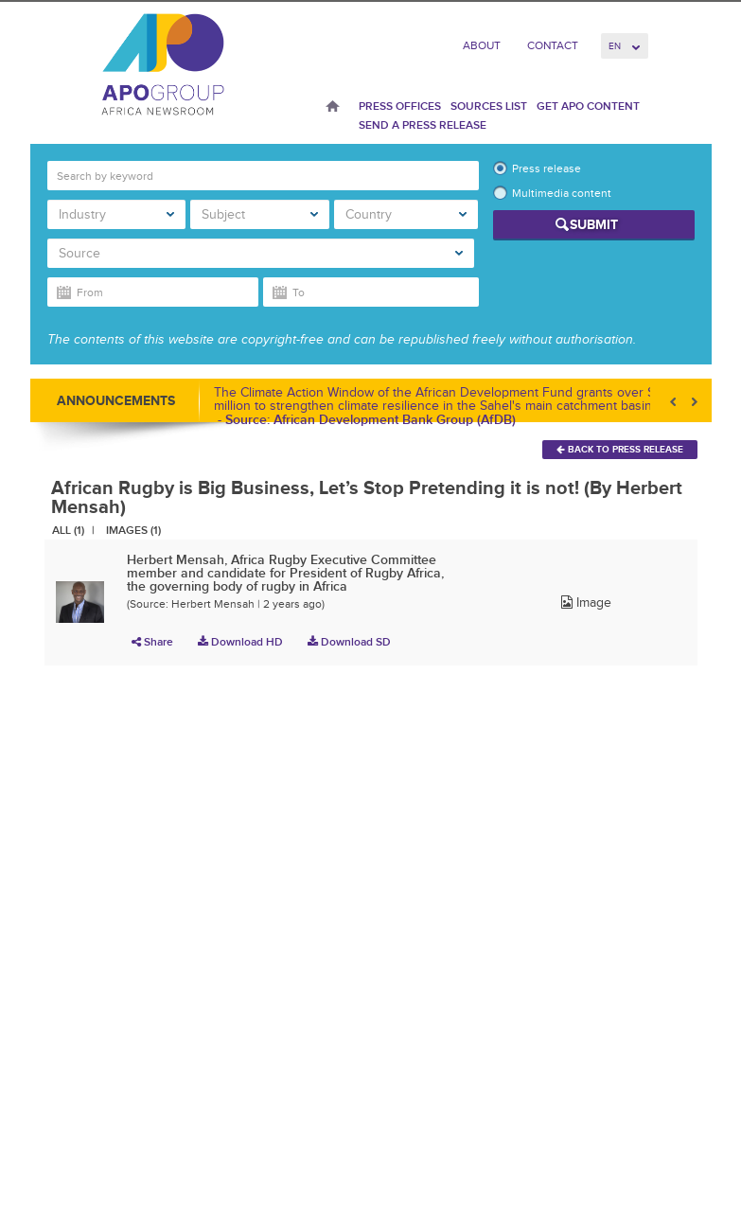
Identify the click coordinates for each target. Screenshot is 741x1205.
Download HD (240, 641)
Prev (674, 402)
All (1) (68, 530)
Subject (260, 214)
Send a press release (422, 125)
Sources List (488, 106)
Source (261, 253)
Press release (546, 168)
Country (406, 214)
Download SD (349, 641)
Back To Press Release (619, 449)
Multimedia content (561, 193)
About (482, 45)
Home (333, 107)
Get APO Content (588, 106)
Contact (552, 45)
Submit (594, 224)
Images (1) (133, 530)
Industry (117, 214)
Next (692, 402)
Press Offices (400, 106)
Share (152, 641)
